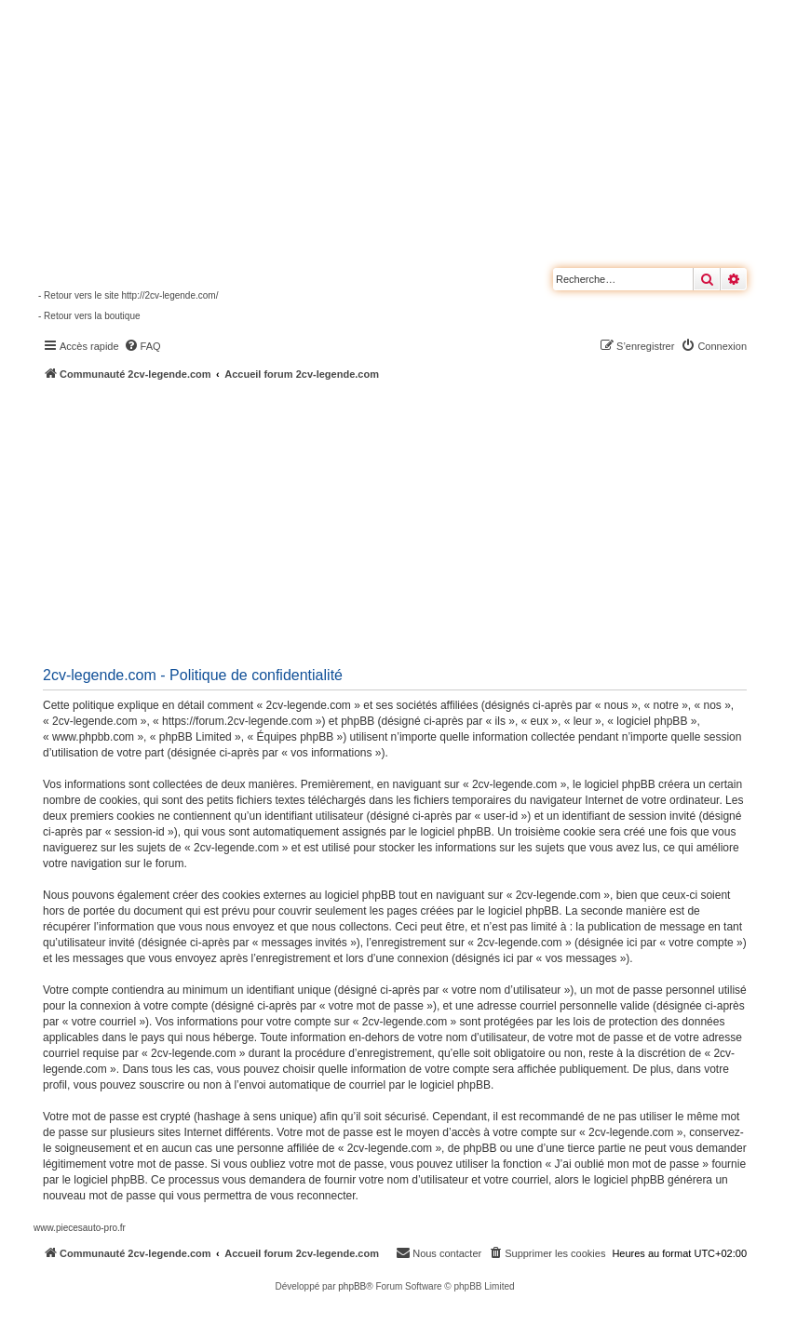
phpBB (352, 1286)
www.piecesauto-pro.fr (80, 1228)
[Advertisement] (415, 521)
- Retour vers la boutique (89, 316)
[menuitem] (142, 346)
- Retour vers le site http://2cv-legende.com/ (128, 295)
